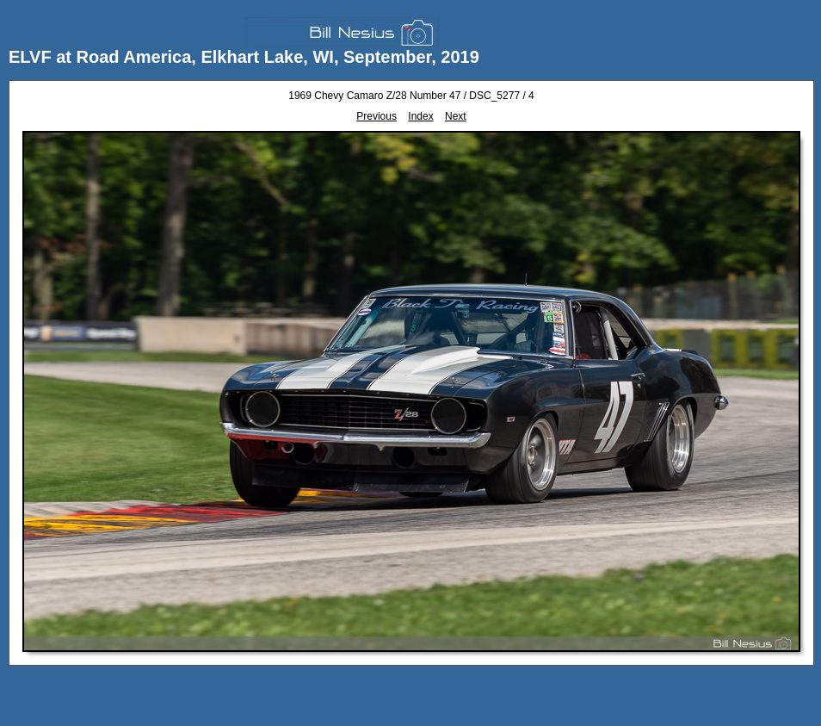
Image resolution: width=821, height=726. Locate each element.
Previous (376, 116)
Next (455, 116)
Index (420, 116)
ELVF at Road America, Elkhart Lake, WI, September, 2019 (244, 56)
